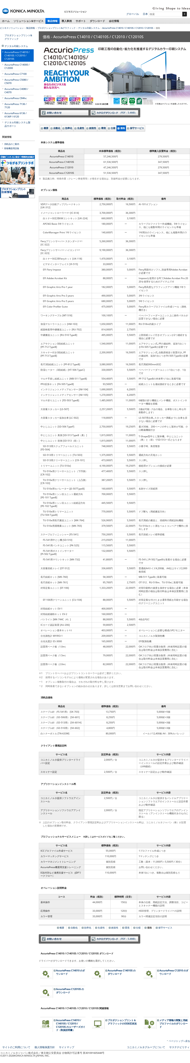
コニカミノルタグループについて (146, 1047)
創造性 (92, 128)
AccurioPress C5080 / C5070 (16, 81)
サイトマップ (66, 1047)
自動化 (56, 128)
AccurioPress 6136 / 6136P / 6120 (16, 115)
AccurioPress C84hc (16, 98)
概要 (46, 128)
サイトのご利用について (16, 1047)
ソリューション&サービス (28, 21)
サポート (81, 21)
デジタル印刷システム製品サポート (17, 124)
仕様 (113, 128)
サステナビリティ (179, 1047)
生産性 (80, 128)
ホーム (6, 21)
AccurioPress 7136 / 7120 (16, 105)
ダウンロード (97, 21)
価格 (122, 128)
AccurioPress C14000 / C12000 (17, 66)
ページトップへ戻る (179, 1041)
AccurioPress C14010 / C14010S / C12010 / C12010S (127, 27)
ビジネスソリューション (12, 27)
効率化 (68, 128)
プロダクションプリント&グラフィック (56, 27)
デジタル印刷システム (89, 27)
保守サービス (137, 128)
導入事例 (67, 21)
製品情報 (52, 21)
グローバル (132, 14)
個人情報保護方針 (44, 1047)
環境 (103, 128)
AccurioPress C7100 (16, 74)
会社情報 (114, 21)
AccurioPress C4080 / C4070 (16, 90)
